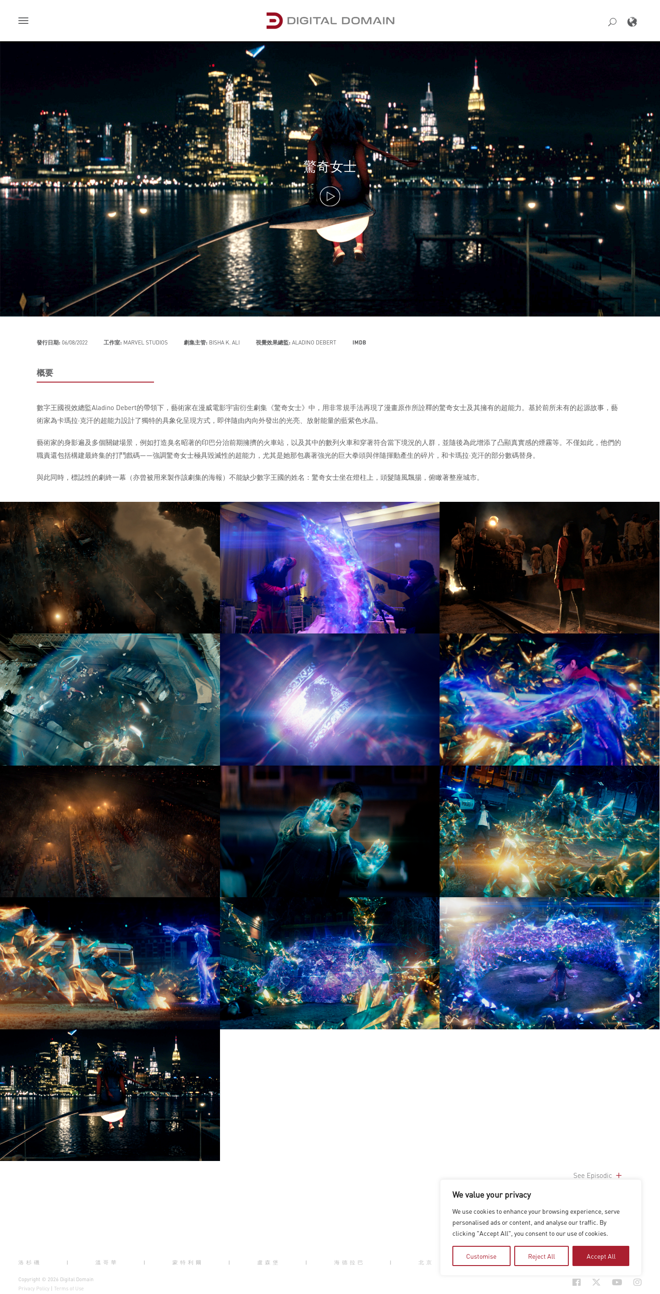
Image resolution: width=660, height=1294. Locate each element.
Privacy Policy (34, 1288)
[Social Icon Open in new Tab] (576, 1282)
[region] (541, 1227)
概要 (45, 372)
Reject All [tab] (541, 1256)
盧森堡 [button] (268, 1262)
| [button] (68, 1262)
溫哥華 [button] (107, 1262)
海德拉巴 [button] (349, 1262)
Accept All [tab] (601, 1256)
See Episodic (598, 1175)
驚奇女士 (330, 166)
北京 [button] (426, 1262)
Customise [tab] (481, 1256)
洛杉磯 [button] (30, 1262)
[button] (25, 22)
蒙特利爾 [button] (188, 1262)
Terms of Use (69, 1288)
